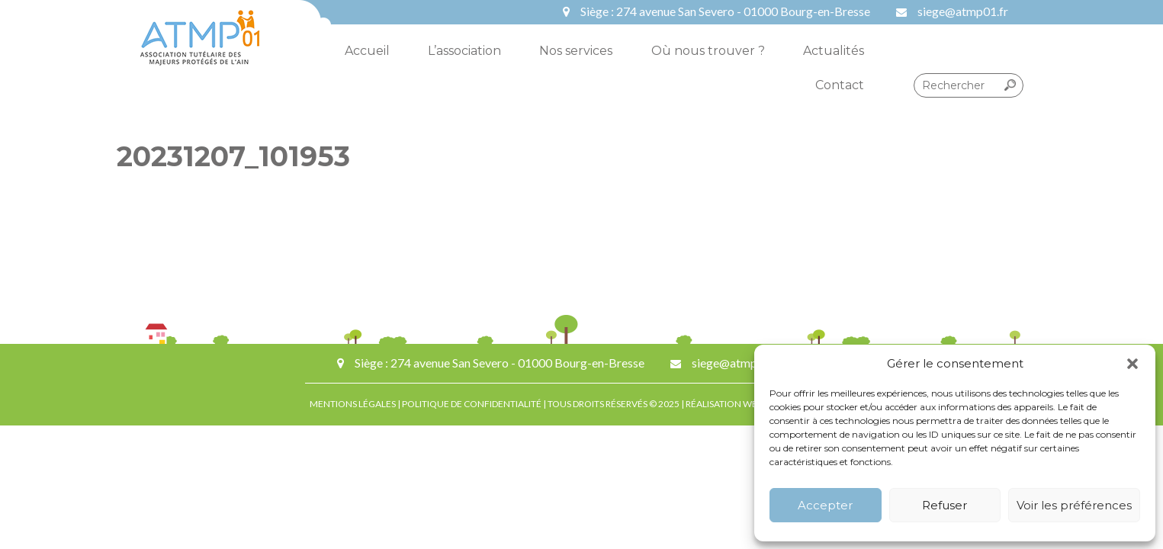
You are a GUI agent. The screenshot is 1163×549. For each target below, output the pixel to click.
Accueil (367, 50)
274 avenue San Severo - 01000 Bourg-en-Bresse (743, 11)
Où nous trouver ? (708, 50)
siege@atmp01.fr (962, 11)
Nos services (575, 50)
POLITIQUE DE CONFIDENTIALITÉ (471, 403)
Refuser (944, 505)
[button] (1132, 363)
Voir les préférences (1074, 505)
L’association (464, 50)
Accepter (825, 505)
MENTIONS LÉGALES (353, 403)
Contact (839, 85)
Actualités (833, 50)
